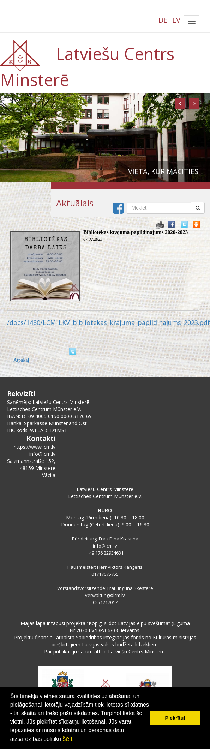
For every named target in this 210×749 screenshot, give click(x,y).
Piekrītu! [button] (175, 718)
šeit (67, 738)
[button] (180, 103)
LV (176, 20)
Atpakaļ (21, 360)
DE (162, 20)
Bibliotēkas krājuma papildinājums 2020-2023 (135, 232)
